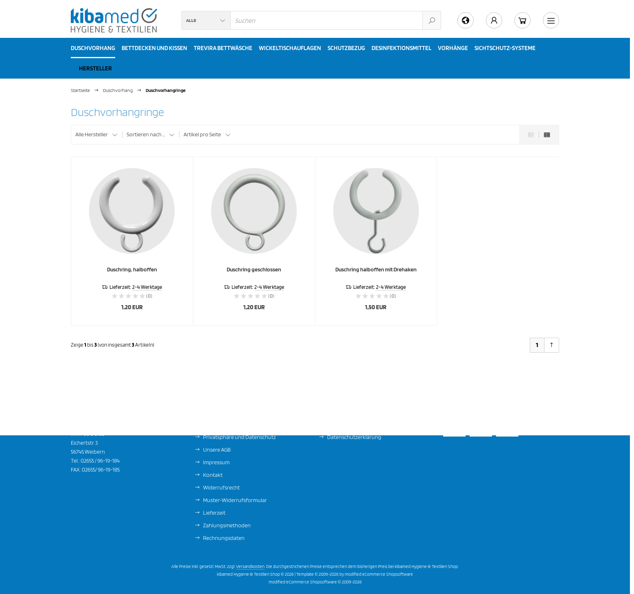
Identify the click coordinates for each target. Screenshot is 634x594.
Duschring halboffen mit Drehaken (376, 269)
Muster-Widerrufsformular (235, 500)
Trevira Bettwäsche (223, 48)
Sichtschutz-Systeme (505, 48)
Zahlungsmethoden (227, 525)
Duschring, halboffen (132, 269)
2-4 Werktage (147, 287)
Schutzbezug (346, 48)
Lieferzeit (214, 513)
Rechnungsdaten (224, 538)
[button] (205, 20)
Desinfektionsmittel (401, 48)
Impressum (216, 462)
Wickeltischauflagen (290, 48)
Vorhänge (453, 48)
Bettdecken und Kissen (154, 48)
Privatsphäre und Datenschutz (239, 437)
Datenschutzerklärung (354, 437)
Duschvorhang (93, 48)
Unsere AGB (217, 450)
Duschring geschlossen (254, 269)
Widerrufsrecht (221, 487)
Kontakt (213, 475)
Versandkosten (250, 566)
